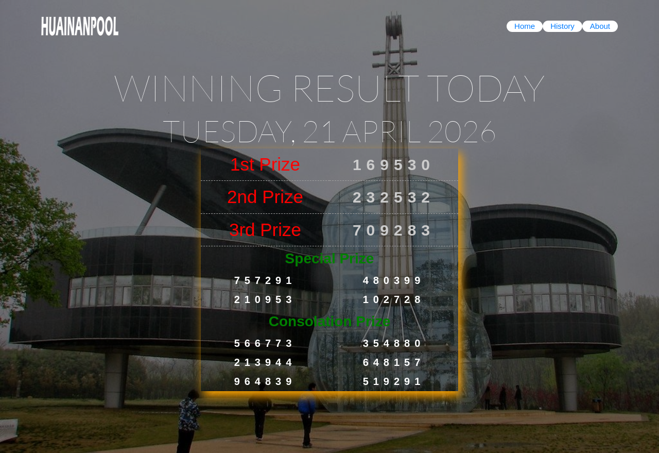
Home (524, 26)
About (600, 26)
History (562, 26)
